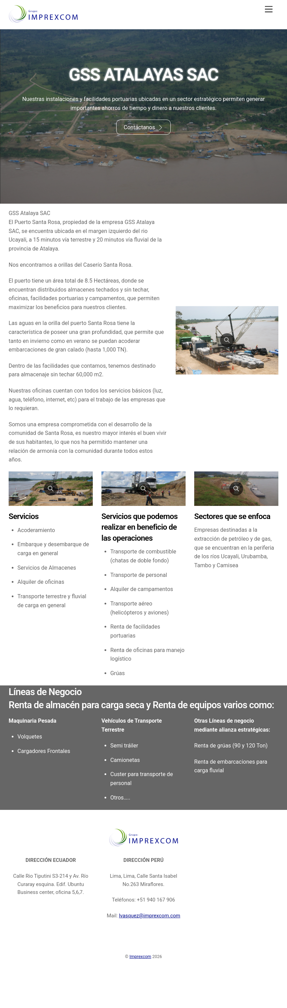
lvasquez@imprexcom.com (149, 943)
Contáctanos (143, 128)
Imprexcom (140, 983)
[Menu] (269, 9)
